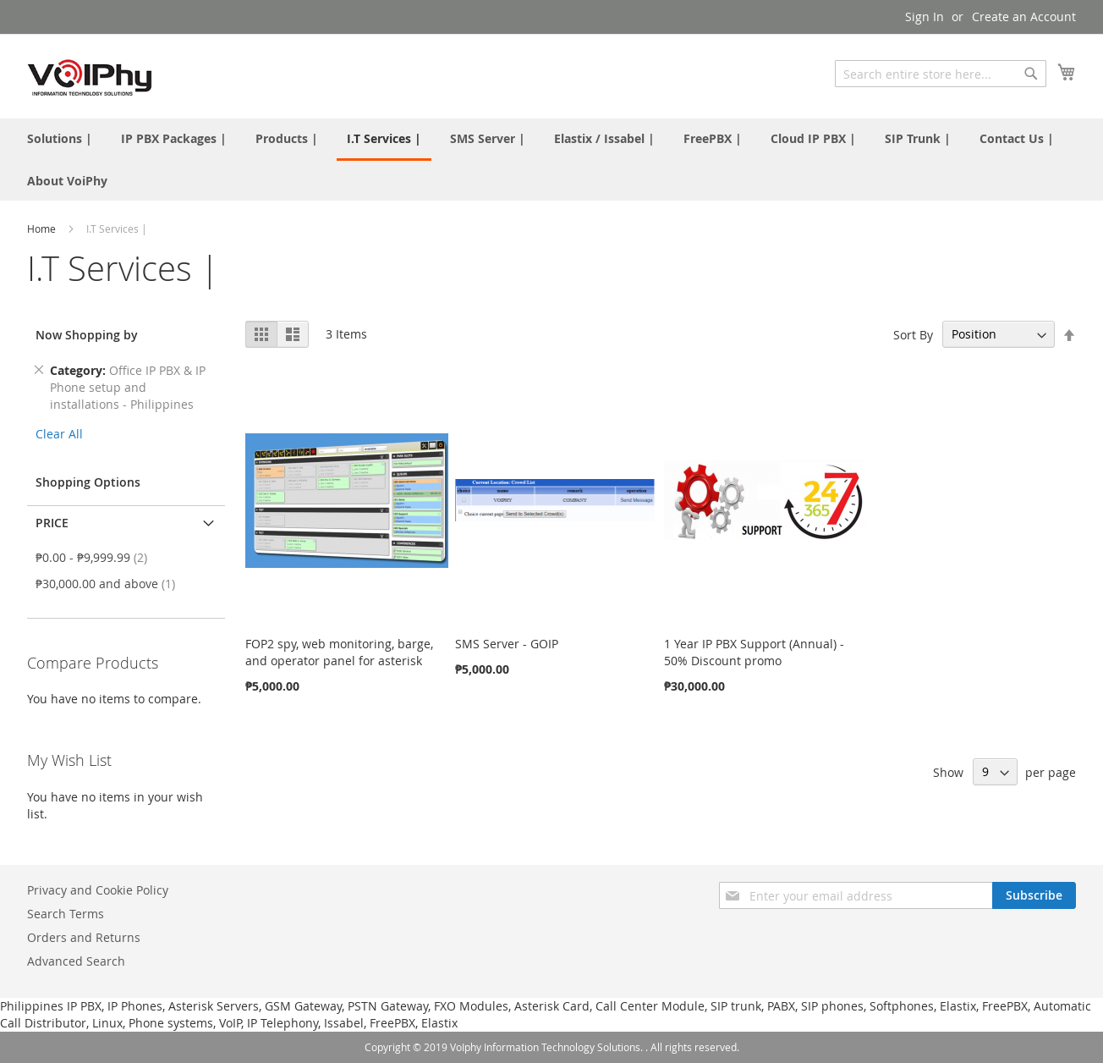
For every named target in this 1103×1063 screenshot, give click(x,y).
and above (110, 584)
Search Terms (65, 914)
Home (42, 228)
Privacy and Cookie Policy (97, 890)
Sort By (913, 334)
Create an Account (1024, 16)
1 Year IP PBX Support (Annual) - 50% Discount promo (754, 652)
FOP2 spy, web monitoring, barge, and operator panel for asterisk (339, 652)
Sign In (924, 16)
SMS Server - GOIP (506, 644)
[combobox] (940, 73)
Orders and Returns (83, 937)
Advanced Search (76, 961)
